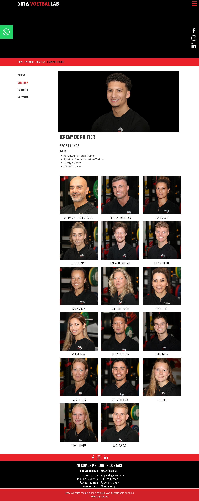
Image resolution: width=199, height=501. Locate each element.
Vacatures (24, 97)
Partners (23, 90)
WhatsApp (90, 486)
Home (20, 62)
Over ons (29, 62)
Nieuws (21, 75)
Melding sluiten (99, 496)
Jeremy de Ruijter (55, 62)
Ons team (40, 62)
